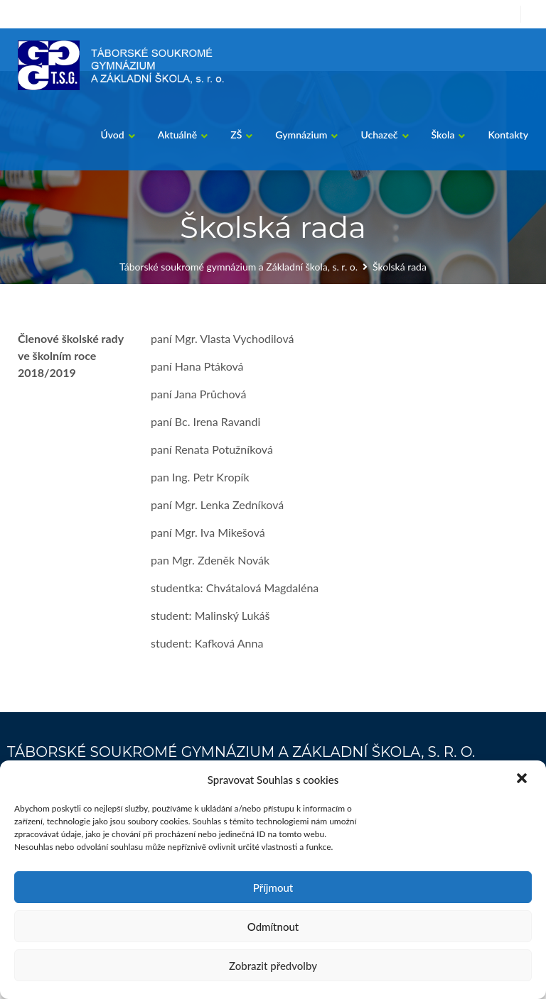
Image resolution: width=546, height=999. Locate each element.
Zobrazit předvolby (273, 965)
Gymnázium (301, 135)
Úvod (112, 135)
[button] (523, 779)
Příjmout (273, 887)
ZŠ (236, 135)
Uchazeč (378, 135)
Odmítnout (273, 926)
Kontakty (508, 135)
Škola (443, 135)
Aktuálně (178, 135)
